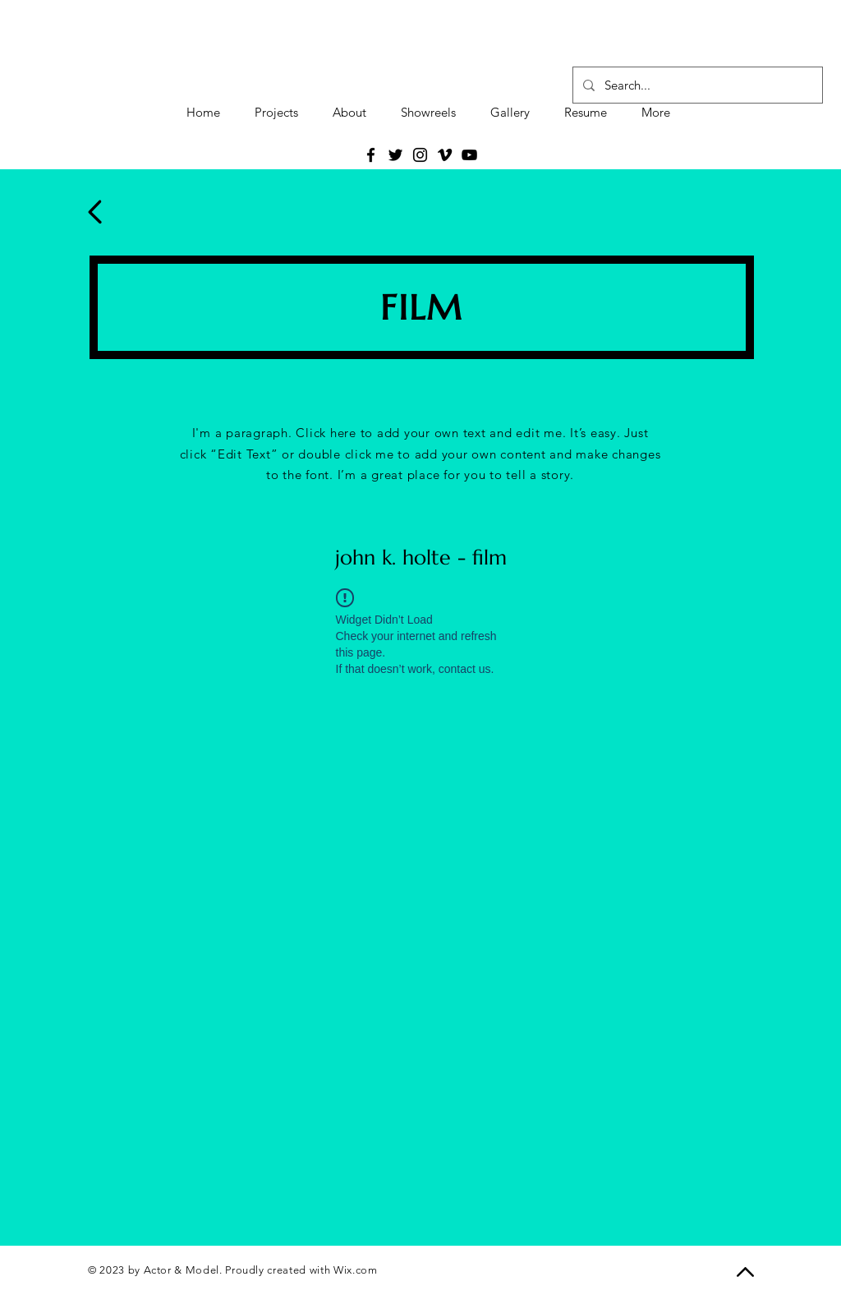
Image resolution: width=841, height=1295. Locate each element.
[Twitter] (395, 154)
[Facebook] (370, 154)
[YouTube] (469, 154)
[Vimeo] (444, 154)
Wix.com (355, 1270)
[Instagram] (420, 154)
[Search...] (696, 85)
